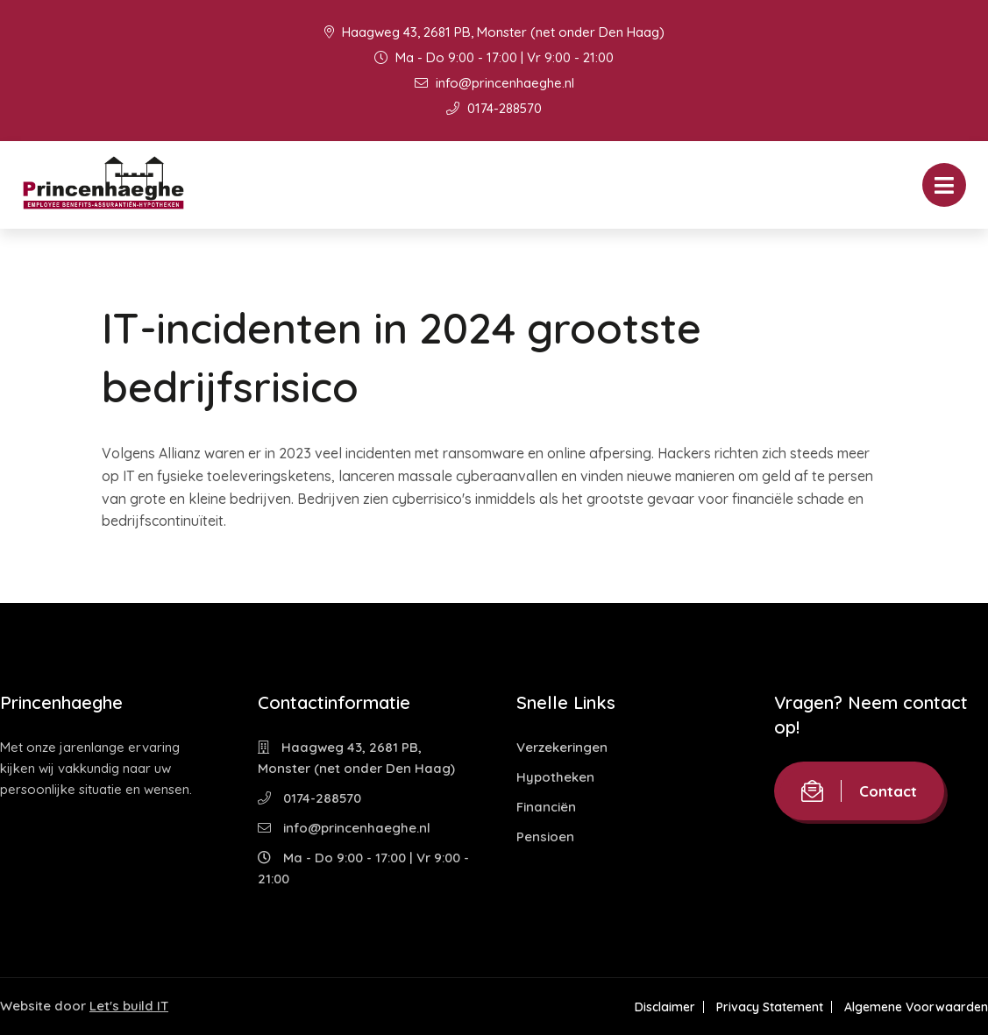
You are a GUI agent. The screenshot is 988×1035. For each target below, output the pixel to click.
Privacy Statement (769, 1007)
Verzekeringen (562, 747)
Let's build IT (128, 1005)
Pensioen (545, 836)
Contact (859, 791)
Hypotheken (555, 777)
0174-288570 (494, 108)
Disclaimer (665, 1007)
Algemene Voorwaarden (916, 1007)
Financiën (546, 806)
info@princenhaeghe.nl (494, 82)
